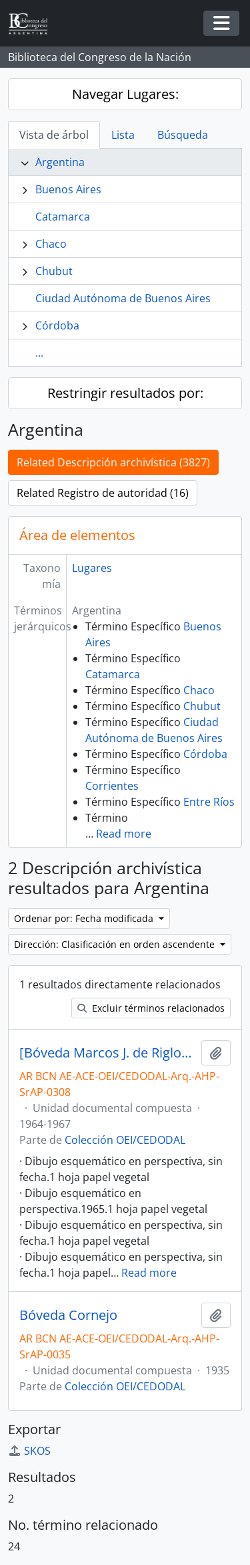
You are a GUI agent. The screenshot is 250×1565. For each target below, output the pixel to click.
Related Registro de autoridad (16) (103, 493)
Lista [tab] (123, 135)
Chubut (54, 271)
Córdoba (57, 325)
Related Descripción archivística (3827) (113, 462)
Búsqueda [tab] (182, 135)
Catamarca (62, 216)
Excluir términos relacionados (151, 1008)
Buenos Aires (68, 189)
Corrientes (112, 786)
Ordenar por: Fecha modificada (85, 918)
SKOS (29, 1450)
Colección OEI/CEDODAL (125, 1140)
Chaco (51, 243)
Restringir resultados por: (125, 393)
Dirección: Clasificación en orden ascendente (115, 944)
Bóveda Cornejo (68, 1315)
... (39, 352)
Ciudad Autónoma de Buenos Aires (123, 298)
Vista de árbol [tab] (54, 135)
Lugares (92, 568)
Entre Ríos (209, 801)
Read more (123, 833)
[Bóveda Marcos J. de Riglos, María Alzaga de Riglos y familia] (107, 1053)
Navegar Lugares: (125, 94)
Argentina (60, 162)
